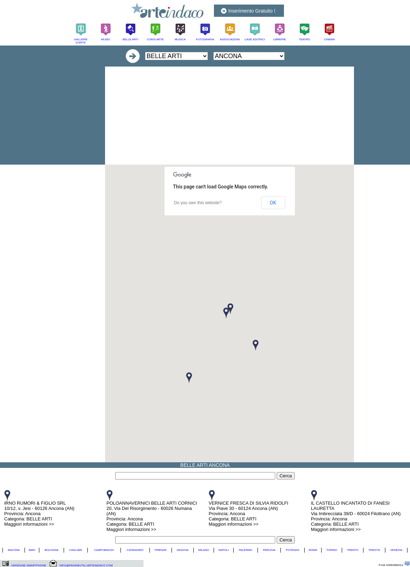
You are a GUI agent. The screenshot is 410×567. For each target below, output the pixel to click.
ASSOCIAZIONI (230, 39)
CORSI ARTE (155, 39)
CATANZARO (135, 550)
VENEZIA (396, 550)
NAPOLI (223, 550)
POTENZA (292, 550)
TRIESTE (374, 550)
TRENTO (353, 550)
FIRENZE (161, 550)
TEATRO (304, 39)
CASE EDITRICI (254, 39)
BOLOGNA (51, 550)
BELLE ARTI (130, 39)
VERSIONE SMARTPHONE (28, 565)
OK (273, 203)
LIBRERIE (279, 39)
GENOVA (183, 550)
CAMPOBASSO (104, 550)
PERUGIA (269, 550)
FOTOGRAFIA (205, 39)
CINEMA (329, 39)
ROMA (313, 550)
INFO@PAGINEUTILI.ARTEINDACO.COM (86, 565)
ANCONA (14, 550)
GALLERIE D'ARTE (81, 41)
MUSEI (105, 39)
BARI (32, 550)
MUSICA (180, 39)
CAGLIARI (75, 550)
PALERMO (245, 550)
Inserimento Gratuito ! (252, 11)
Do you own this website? (198, 202)
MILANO (203, 550)
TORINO (331, 550)
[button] (226, 312)
